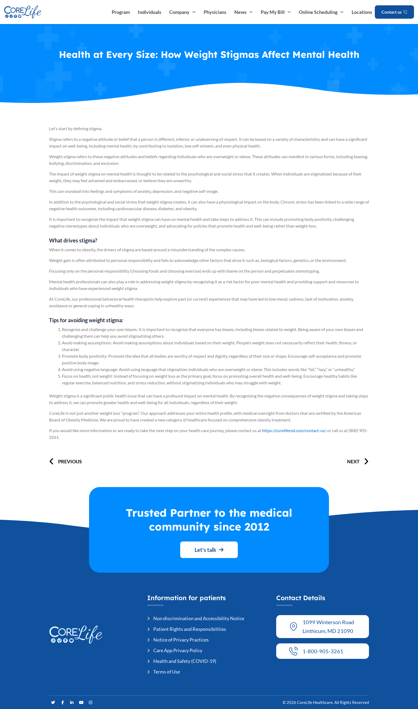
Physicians (215, 12)
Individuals (149, 12)
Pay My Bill (276, 12)
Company (182, 12)
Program (121, 12)
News (243, 12)
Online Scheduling (321, 12)
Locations (362, 12)
